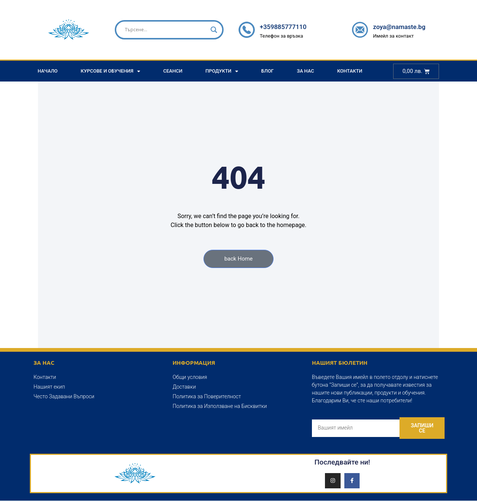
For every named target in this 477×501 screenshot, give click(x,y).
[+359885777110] (246, 29)
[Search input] (166, 30)
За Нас (305, 71)
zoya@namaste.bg (399, 27)
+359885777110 (283, 27)
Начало (48, 71)
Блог (267, 71)
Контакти (350, 71)
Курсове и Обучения (110, 71)
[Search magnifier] (214, 30)
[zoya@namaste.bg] (360, 29)
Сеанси (172, 71)
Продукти (221, 71)
